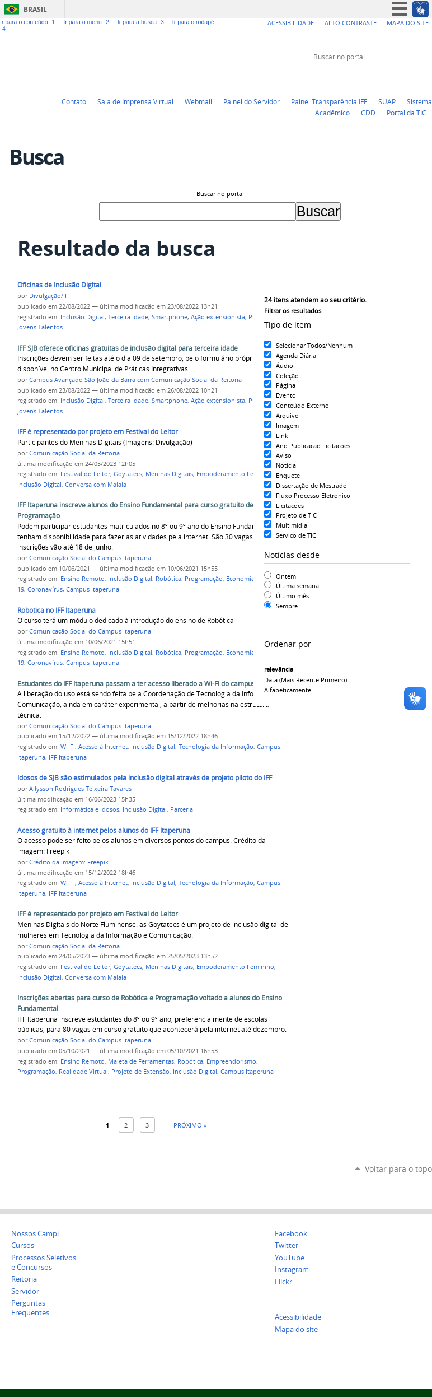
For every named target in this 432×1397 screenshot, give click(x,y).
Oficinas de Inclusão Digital (59, 285)
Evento (286, 395)
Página (285, 385)
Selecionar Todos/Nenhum (314, 345)
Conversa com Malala (95, 484)
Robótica (168, 579)
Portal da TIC (406, 112)
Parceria (181, 809)
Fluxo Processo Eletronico (313, 495)
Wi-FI (67, 747)
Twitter (370, 77)
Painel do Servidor (251, 101)
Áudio (284, 365)
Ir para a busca (143, 21)
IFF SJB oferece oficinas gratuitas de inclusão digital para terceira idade (127, 348)
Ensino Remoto (82, 579)
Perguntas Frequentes (30, 1307)
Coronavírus (45, 589)
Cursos (22, 1245)
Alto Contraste (351, 22)
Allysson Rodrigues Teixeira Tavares (80, 789)
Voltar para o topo (398, 1168)
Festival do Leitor (85, 474)
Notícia (286, 465)
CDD (368, 112)
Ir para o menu (87, 21)
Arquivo (287, 415)
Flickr (412, 77)
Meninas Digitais (169, 474)
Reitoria (24, 1279)
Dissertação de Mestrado (311, 485)
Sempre (287, 606)
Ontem (286, 576)
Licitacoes (290, 505)
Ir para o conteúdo (29, 21)
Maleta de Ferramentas (141, 1061)
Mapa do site (296, 1329)
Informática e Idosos (89, 809)
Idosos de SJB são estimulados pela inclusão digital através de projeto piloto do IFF (144, 778)
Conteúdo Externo (302, 405)
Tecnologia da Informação (216, 747)
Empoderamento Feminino (235, 474)
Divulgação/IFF (50, 296)
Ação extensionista (218, 317)
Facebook (398, 77)
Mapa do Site (408, 22)
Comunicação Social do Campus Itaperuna (90, 558)
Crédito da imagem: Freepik (69, 862)
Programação (204, 579)
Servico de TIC (296, 535)
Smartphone (169, 317)
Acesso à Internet (103, 747)
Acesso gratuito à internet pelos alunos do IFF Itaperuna (103, 830)
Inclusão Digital (82, 317)
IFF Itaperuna (68, 757)
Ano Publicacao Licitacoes (313, 445)
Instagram (426, 77)
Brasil (35, 9)
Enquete (288, 475)
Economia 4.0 (245, 579)
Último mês (292, 596)
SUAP (387, 101)
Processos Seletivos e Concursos (43, 1262)
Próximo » (189, 1125)
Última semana (297, 585)
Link (282, 435)
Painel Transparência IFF (329, 101)
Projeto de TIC (296, 515)
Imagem (287, 425)
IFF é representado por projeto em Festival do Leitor (97, 431)
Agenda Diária (296, 355)
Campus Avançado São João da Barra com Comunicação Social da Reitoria (135, 380)
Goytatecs (128, 474)
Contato (74, 101)
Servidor (25, 1291)
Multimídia (291, 525)
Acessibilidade (290, 22)
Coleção (287, 375)
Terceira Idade (128, 317)
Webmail (198, 101)
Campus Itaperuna (92, 589)
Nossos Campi (35, 1233)
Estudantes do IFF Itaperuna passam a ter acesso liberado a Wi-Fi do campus (136, 683)
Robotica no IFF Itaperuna (56, 610)
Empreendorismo (231, 1061)
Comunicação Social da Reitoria (74, 453)
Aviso (284, 455)
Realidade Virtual (83, 1071)
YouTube (384, 77)
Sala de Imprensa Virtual (135, 101)
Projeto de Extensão (140, 1071)
